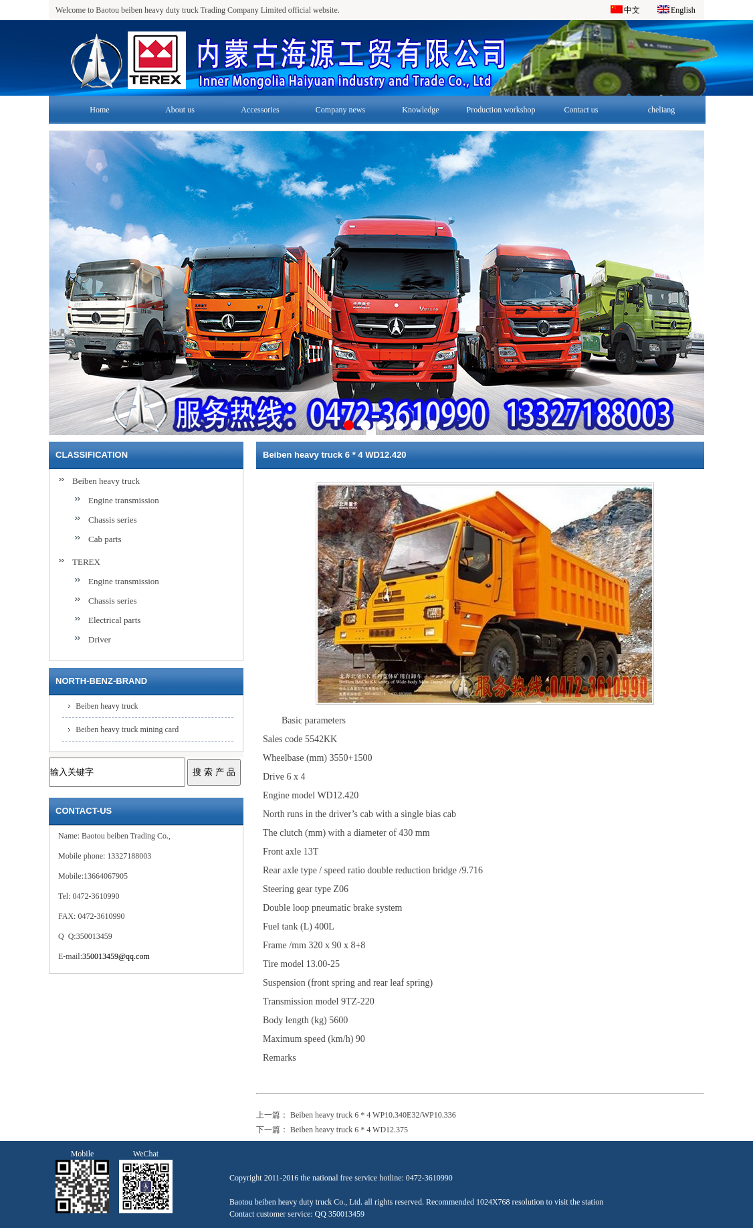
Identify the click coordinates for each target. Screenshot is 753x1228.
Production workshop (501, 109)
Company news (340, 109)
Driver (99, 639)
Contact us (581, 109)
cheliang (661, 109)
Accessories (260, 109)
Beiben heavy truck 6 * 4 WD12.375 (349, 1129)
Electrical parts (114, 620)
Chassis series (112, 520)
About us (180, 109)
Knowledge (420, 109)
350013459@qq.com (116, 956)
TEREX (86, 562)
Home (99, 109)
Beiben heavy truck (106, 481)
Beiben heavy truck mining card (127, 729)
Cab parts (104, 539)
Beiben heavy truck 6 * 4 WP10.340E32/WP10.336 (373, 1115)
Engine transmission (123, 500)
